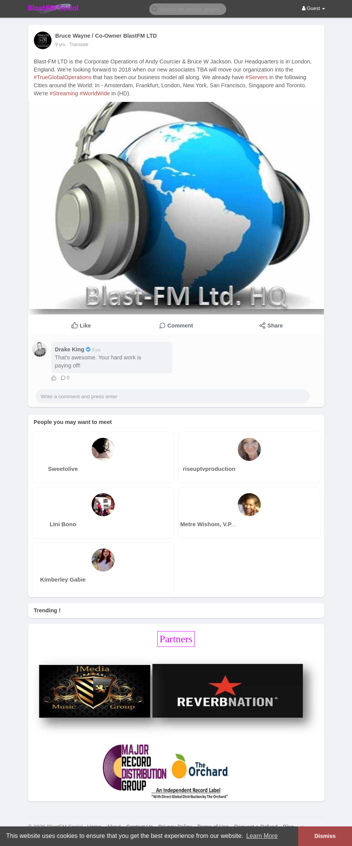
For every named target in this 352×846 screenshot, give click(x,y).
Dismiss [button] (324, 836)
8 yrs (60, 44)
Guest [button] (313, 8)
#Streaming (64, 93)
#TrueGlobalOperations (63, 77)
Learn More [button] (262, 836)
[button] (188, 8)
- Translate (77, 44)
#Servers (256, 77)
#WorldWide (95, 93)
